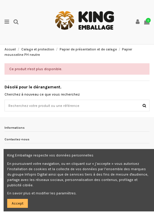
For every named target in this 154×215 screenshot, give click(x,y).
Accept (17, 203)
